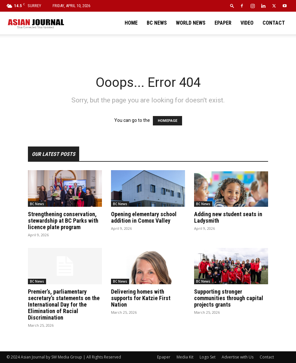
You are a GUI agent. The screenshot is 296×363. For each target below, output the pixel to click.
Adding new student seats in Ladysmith (228, 217)
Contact (274, 23)
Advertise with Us (237, 357)
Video (246, 23)
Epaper (223, 23)
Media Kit (185, 357)
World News (190, 23)
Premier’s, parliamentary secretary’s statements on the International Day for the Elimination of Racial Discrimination (64, 304)
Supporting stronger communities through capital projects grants (228, 298)
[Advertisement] (148, 48)
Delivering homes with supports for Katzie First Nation (140, 298)
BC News (157, 23)
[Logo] (35, 23)
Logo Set (208, 357)
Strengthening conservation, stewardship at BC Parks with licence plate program (63, 220)
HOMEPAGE (167, 121)
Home (131, 23)
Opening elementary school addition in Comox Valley (144, 217)
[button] (232, 5)
